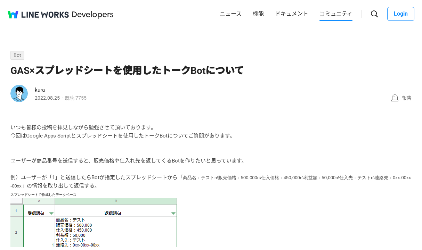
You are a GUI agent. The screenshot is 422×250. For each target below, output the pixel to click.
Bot (17, 55)
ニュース (231, 13)
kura (40, 90)
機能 (258, 13)
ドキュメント (291, 13)
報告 (407, 98)
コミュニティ (335, 13)
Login (401, 13)
